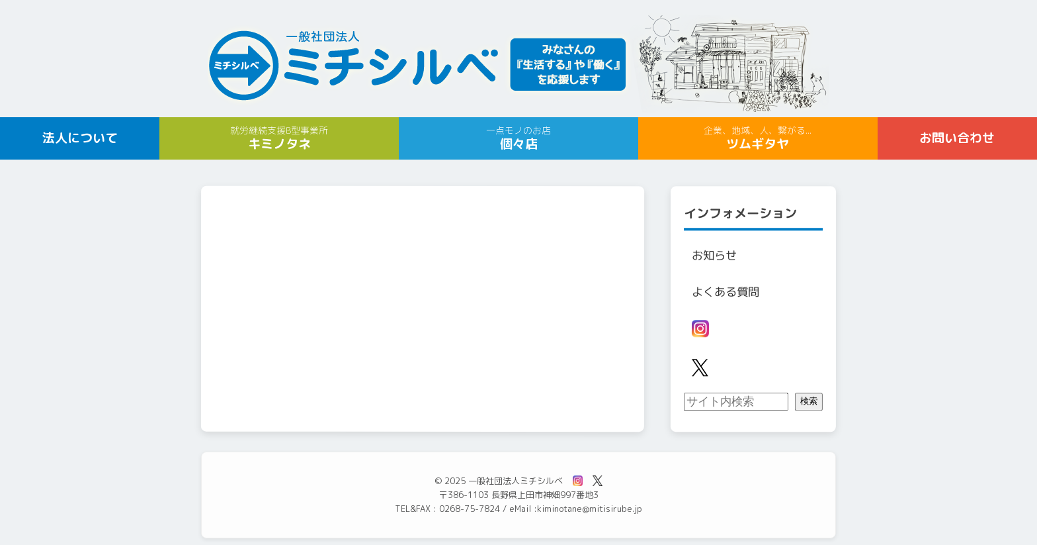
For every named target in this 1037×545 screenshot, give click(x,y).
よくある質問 (725, 292)
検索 (808, 402)
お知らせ (714, 255)
